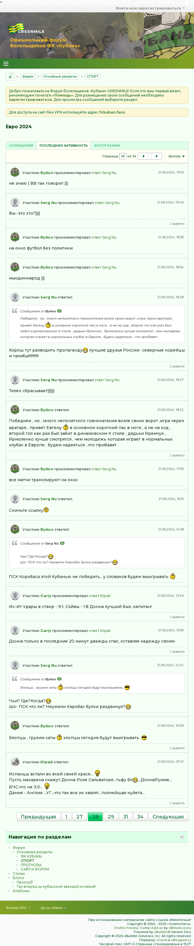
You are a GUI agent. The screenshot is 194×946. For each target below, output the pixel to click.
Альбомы (21, 891)
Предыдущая (38, 817)
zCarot (161, 940)
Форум (27, 76)
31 (125, 817)
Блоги (18, 878)
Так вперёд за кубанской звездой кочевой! (56, 886)
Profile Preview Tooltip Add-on (138, 928)
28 (95, 817)
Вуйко (47, 172)
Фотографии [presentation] (107, 145)
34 (140, 817)
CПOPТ (93, 76)
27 (79, 817)
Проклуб (25, 882)
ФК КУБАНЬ (31, 856)
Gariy (45, 595)
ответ (96, 173)
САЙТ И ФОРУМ (35, 869)
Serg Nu (109, 173)
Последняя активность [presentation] (63, 145)
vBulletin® (162, 932)
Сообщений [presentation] (21, 145)
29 (111, 817)
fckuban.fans (112, 112)
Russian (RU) (18, 908)
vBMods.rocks (180, 928)
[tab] (21, 145)
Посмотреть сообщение (59, 310)
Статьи (19, 873)
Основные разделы (60, 76)
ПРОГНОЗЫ (31, 865)
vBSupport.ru (181, 940)
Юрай (105, 596)
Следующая (168, 817)
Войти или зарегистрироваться (150, 8)
